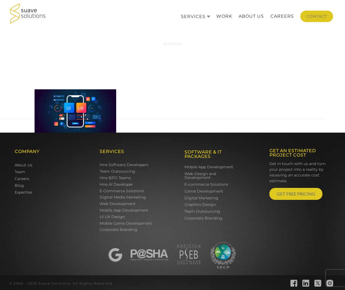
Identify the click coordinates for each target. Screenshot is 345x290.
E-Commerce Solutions (122, 190)
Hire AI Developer (116, 184)
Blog (19, 185)
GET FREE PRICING (296, 193)
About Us (23, 165)
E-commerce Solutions (206, 184)
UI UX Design (112, 216)
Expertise (23, 192)
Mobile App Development (124, 210)
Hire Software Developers (124, 164)
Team (20, 171)
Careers (22, 178)
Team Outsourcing (117, 171)
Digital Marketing (201, 198)
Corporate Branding (118, 229)
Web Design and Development (200, 175)
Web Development (117, 203)
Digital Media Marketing (123, 197)
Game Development (203, 191)
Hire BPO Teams (115, 177)
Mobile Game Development (126, 223)
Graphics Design (200, 204)
